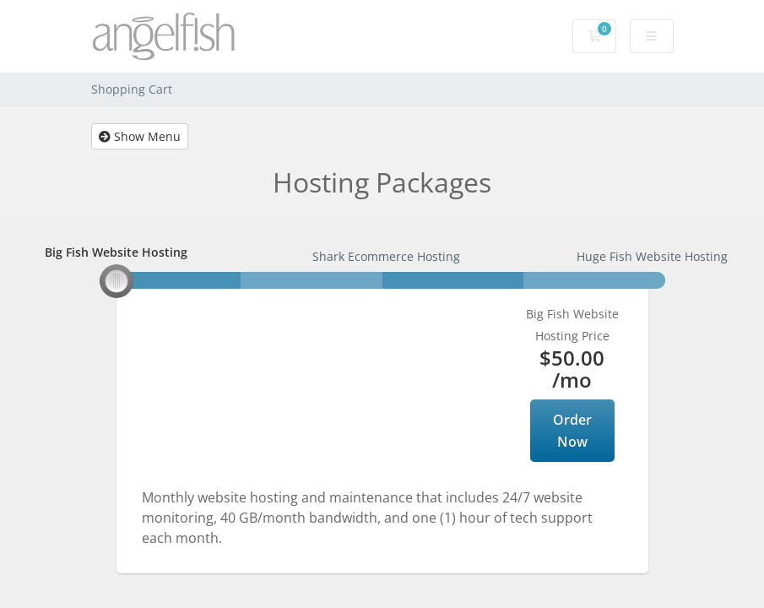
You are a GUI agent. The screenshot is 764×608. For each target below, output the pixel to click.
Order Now (572, 430)
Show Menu (140, 136)
